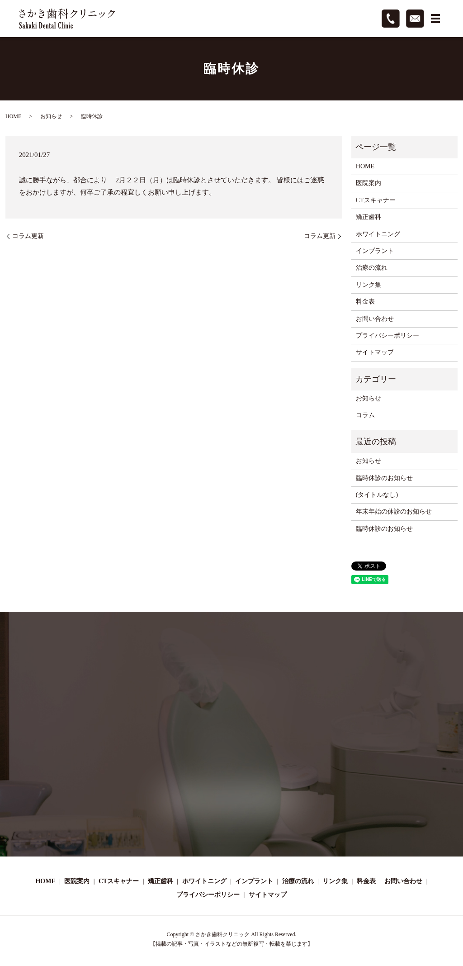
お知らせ (51, 116)
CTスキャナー (376, 200)
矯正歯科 (368, 217)
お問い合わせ (375, 318)
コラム (365, 415)
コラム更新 (28, 236)
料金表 (365, 301)
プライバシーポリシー (387, 335)
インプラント (375, 250)
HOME (13, 116)
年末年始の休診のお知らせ (394, 511)
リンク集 (368, 284)
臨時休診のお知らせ (384, 478)
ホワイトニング (378, 234)
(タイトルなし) (377, 494)
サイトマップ (375, 352)
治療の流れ (371, 267)
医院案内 (368, 183)
